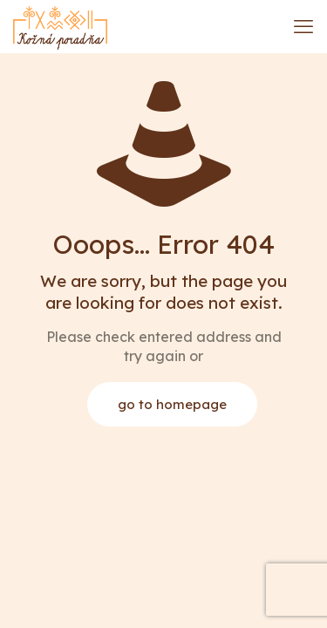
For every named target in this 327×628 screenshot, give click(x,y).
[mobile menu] (303, 26)
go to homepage (172, 404)
